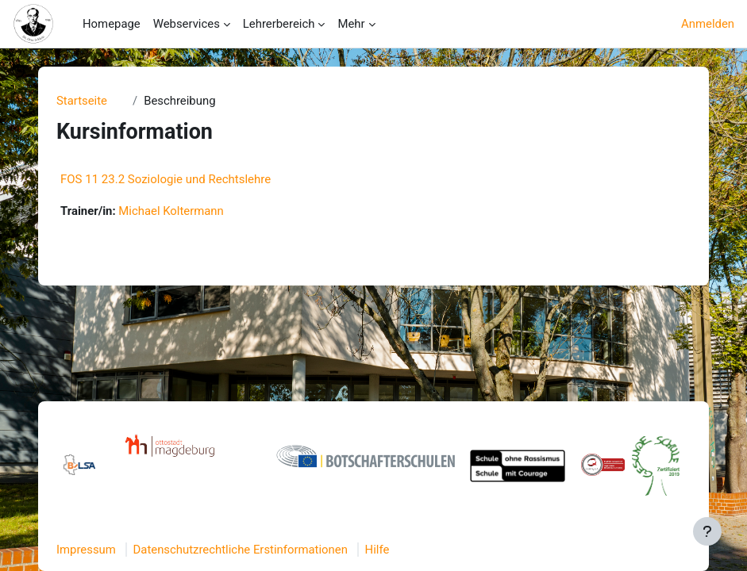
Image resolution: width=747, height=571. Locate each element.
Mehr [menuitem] (350, 24)
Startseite (81, 101)
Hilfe (377, 549)
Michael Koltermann (170, 211)
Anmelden (707, 24)
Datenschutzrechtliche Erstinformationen (240, 549)
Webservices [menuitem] (186, 24)
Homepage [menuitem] (112, 24)
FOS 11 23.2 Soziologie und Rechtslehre (165, 179)
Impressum (86, 549)
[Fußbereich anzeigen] (707, 531)
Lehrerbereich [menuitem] (279, 24)
